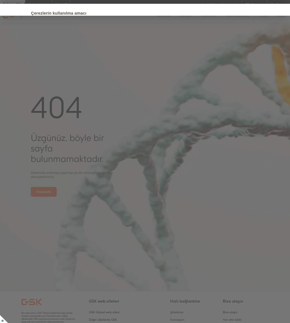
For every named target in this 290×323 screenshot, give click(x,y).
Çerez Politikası (137, 34)
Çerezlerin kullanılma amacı (68, 13)
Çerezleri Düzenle (77, 45)
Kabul (49, 45)
